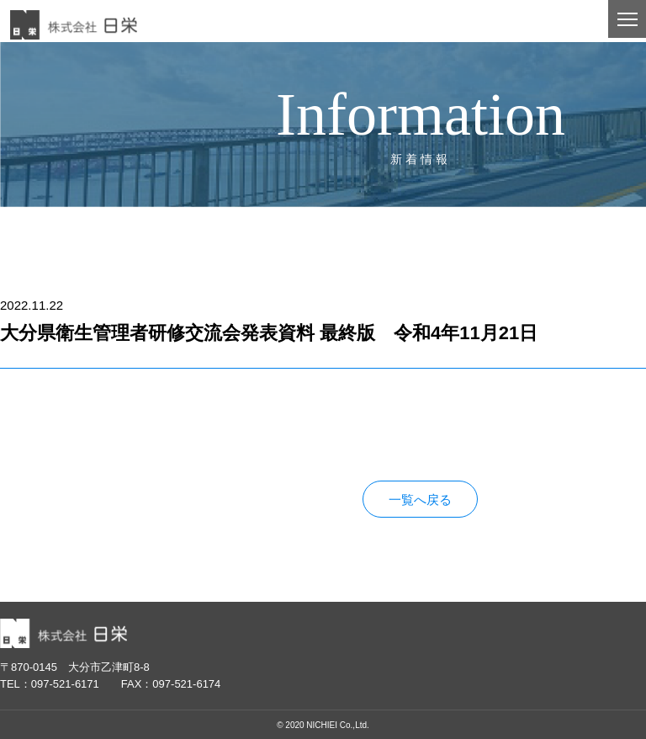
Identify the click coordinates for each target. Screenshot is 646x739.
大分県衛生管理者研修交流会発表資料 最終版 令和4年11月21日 (183, 433)
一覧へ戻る (420, 499)
